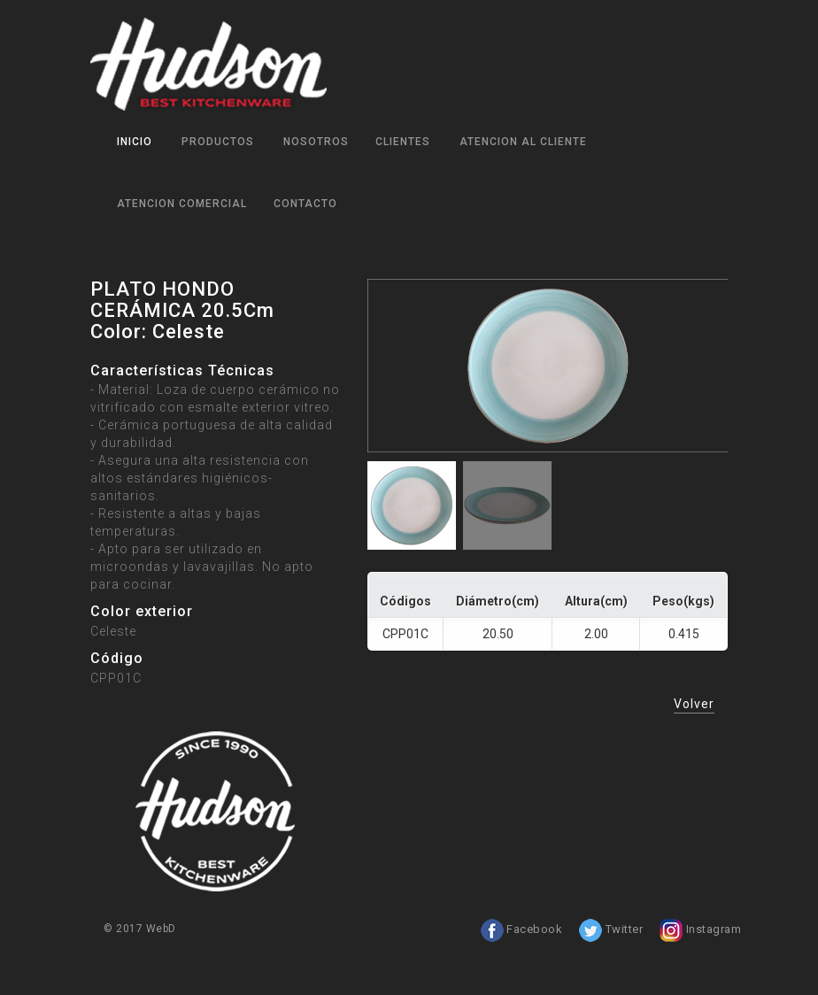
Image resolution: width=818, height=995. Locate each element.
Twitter (610, 930)
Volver (694, 704)
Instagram (700, 930)
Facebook (521, 930)
